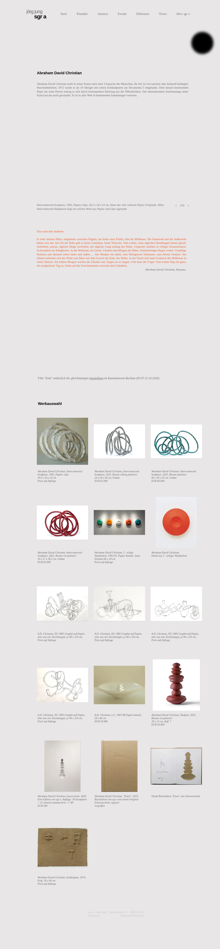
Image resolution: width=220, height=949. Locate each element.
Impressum (97, 923)
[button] (82, 14)
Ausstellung (96, 378)
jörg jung (34, 11)
